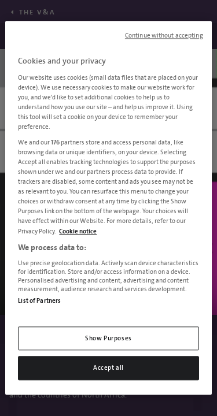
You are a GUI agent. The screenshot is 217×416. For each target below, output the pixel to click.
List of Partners (39, 300)
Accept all (108, 368)
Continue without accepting (164, 36)
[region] (108, 208)
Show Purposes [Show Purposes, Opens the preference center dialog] (108, 338)
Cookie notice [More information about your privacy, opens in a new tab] (78, 231)
